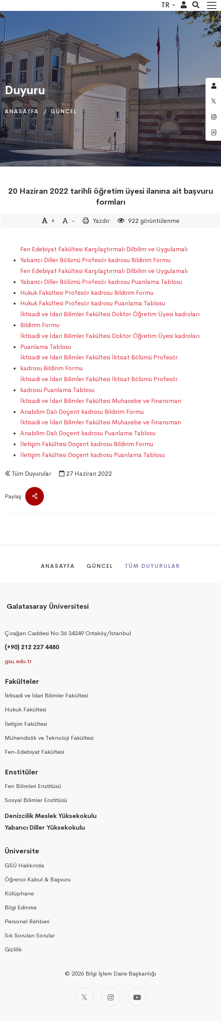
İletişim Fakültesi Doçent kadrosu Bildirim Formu (86, 444)
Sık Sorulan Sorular (30, 935)
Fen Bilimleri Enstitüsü (33, 786)
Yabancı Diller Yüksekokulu (45, 827)
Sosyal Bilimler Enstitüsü (36, 800)
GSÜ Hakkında (24, 865)
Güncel (63, 111)
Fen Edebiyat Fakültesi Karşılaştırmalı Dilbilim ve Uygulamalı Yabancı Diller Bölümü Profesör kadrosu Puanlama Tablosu (104, 276)
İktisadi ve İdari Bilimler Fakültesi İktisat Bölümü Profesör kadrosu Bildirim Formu (99, 362)
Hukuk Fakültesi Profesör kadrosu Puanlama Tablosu (92, 303)
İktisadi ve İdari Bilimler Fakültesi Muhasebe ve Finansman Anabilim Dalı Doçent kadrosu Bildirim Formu (100, 406)
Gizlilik (13, 949)
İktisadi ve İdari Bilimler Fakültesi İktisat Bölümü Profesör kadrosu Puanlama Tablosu (99, 384)
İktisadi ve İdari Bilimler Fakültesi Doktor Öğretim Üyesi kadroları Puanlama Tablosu (110, 341)
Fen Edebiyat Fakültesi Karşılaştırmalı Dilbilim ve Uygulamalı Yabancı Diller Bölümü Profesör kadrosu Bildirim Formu (104, 254)
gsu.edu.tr (18, 661)
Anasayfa (22, 111)
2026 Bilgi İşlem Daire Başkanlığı (113, 973)
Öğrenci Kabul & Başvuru (38, 879)
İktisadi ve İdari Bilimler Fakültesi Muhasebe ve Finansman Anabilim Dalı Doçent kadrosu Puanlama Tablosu (100, 427)
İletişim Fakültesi (26, 723)
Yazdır (101, 221)
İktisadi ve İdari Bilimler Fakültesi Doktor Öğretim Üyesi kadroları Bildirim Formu (110, 319)
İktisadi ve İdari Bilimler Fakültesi (46, 695)
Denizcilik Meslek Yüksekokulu (51, 816)
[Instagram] (110, 997)
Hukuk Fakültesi (25, 709)
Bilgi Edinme (21, 907)
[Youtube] (137, 997)
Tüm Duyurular (31, 473)
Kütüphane (19, 893)
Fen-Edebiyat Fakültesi (34, 751)
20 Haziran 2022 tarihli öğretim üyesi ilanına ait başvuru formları (110, 196)
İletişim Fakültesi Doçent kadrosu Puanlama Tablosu (92, 455)
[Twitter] (84, 997)
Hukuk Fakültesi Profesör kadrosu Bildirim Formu (86, 293)
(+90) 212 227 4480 (32, 647)
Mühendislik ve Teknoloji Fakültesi (49, 737)
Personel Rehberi (27, 921)
